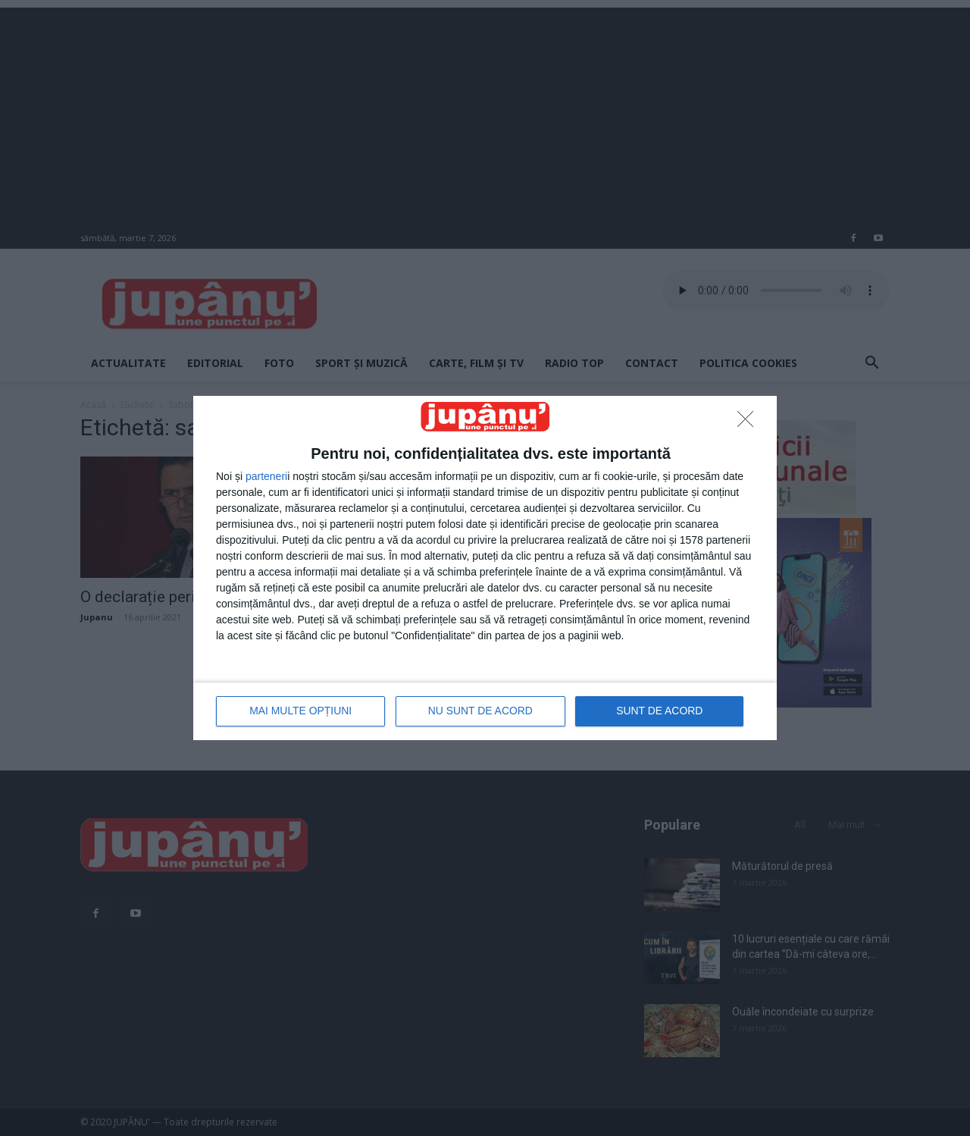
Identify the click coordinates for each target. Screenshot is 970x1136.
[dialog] (485, 568)
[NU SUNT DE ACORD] (749, 423)
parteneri (266, 476)
